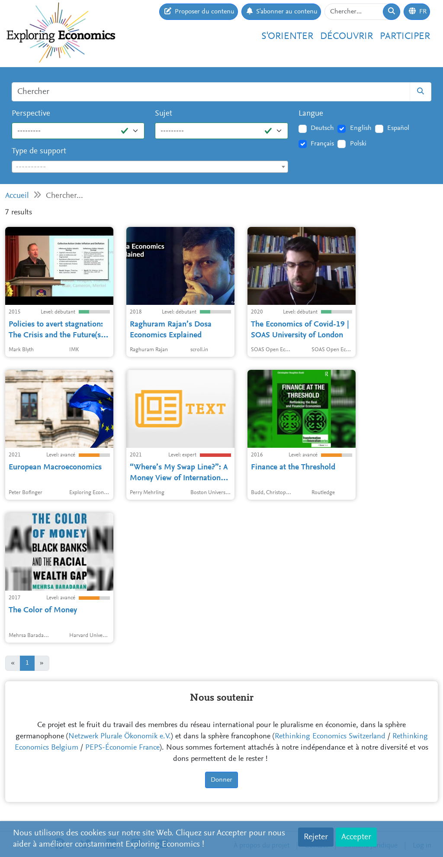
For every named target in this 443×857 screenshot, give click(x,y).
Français (322, 143)
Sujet (163, 114)
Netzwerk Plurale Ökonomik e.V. (119, 737)
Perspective (31, 114)
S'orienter (287, 37)
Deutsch (322, 128)
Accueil (17, 196)
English (361, 128)
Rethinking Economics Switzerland (330, 737)
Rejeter (316, 837)
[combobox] (150, 167)
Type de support (39, 151)
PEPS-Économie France (122, 748)
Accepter (356, 837)
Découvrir (346, 37)
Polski (358, 143)
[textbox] (150, 167)
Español (398, 128)
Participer (405, 37)
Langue (311, 114)
